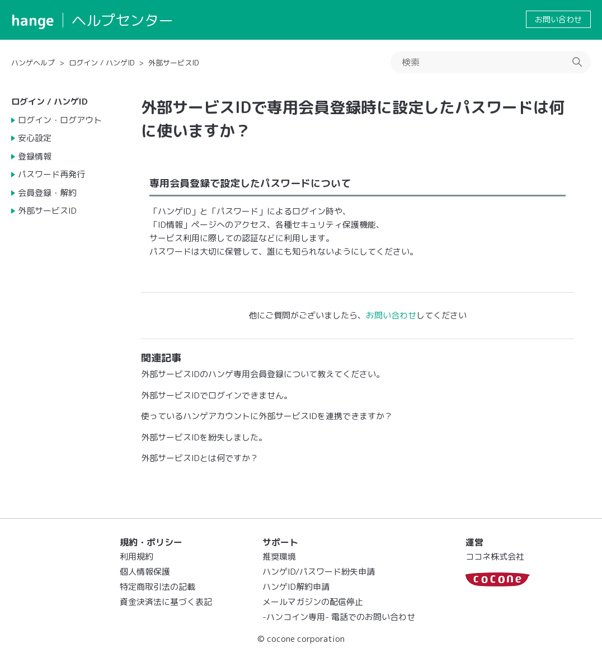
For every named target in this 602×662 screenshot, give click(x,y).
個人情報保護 (145, 572)
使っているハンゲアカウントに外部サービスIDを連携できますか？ (267, 416)
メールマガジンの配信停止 (312, 602)
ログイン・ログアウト (60, 120)
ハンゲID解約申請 (296, 587)
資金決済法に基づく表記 (166, 602)
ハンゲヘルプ (33, 63)
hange (32, 20)
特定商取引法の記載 (157, 587)
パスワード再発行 (51, 174)
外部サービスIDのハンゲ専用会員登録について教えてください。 (262, 374)
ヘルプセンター (122, 20)
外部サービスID (173, 63)
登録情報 (34, 156)
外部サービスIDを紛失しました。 (204, 437)
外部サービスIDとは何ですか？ (199, 458)
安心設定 (34, 138)
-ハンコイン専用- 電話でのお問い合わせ (338, 617)
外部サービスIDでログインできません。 (216, 395)
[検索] (491, 62)
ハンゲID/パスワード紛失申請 (318, 572)
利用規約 (136, 556)
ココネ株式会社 (494, 556)
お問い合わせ (558, 19)
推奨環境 (279, 556)
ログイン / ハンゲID (101, 63)
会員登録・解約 (47, 193)
